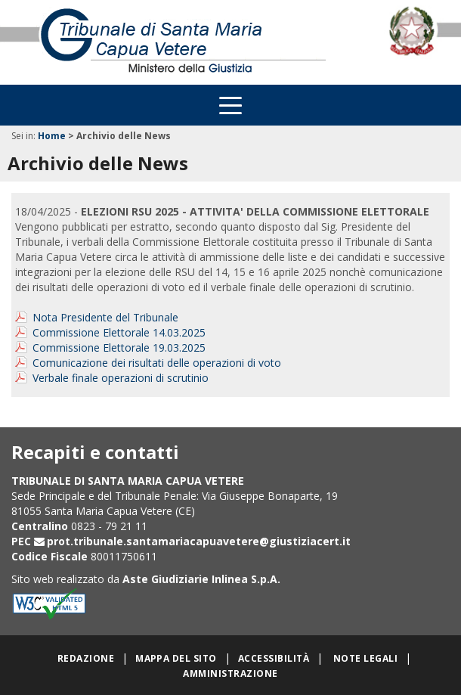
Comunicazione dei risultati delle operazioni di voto (156, 362)
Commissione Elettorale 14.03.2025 (119, 332)
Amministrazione (230, 673)
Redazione (85, 658)
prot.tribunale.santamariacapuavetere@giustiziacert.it (199, 541)
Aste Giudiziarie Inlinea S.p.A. (201, 579)
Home (52, 135)
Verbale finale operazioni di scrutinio (120, 378)
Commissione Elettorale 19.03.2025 (119, 347)
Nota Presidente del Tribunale (105, 317)
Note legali (365, 658)
